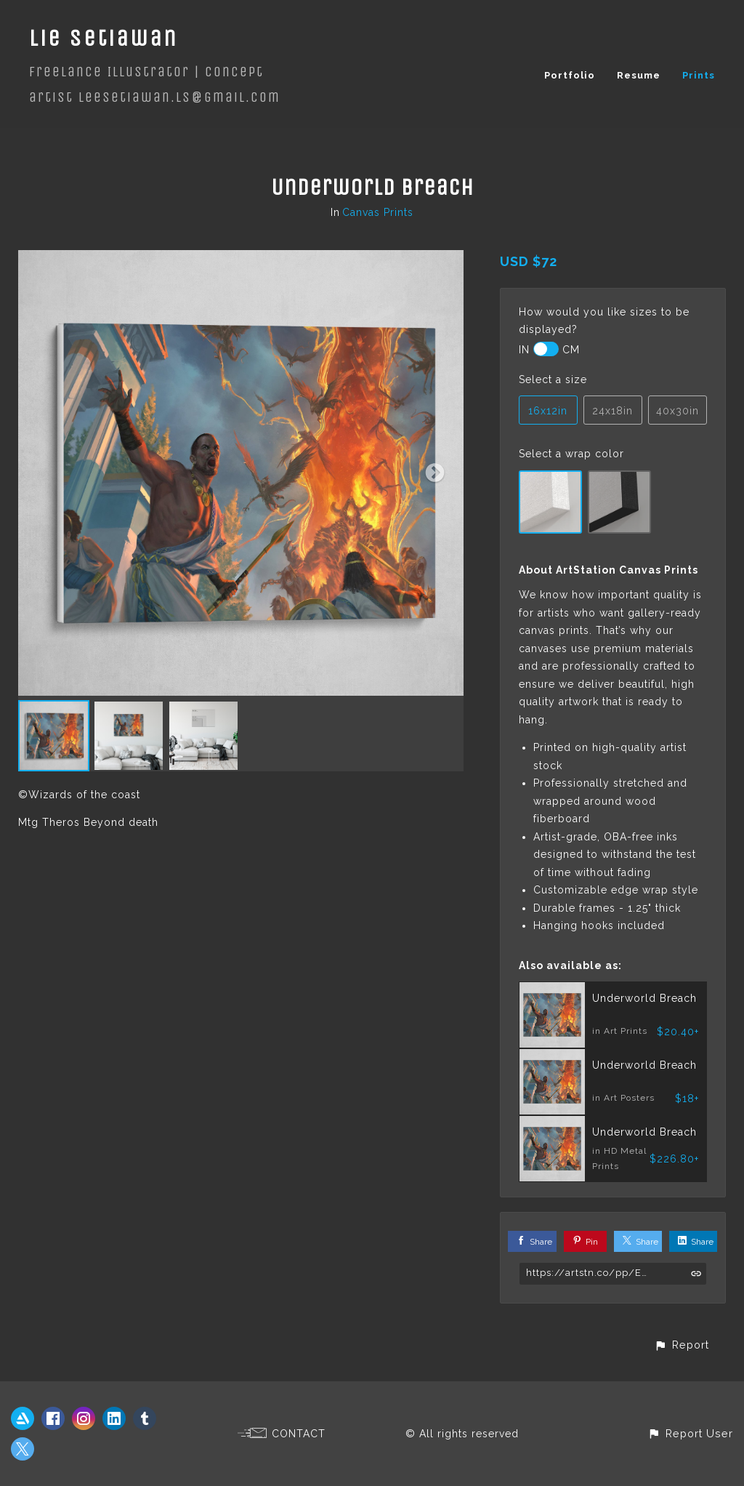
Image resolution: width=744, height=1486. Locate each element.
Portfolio (569, 75)
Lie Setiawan (103, 38)
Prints (698, 75)
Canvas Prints (377, 212)
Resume (638, 75)
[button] (681, 1345)
